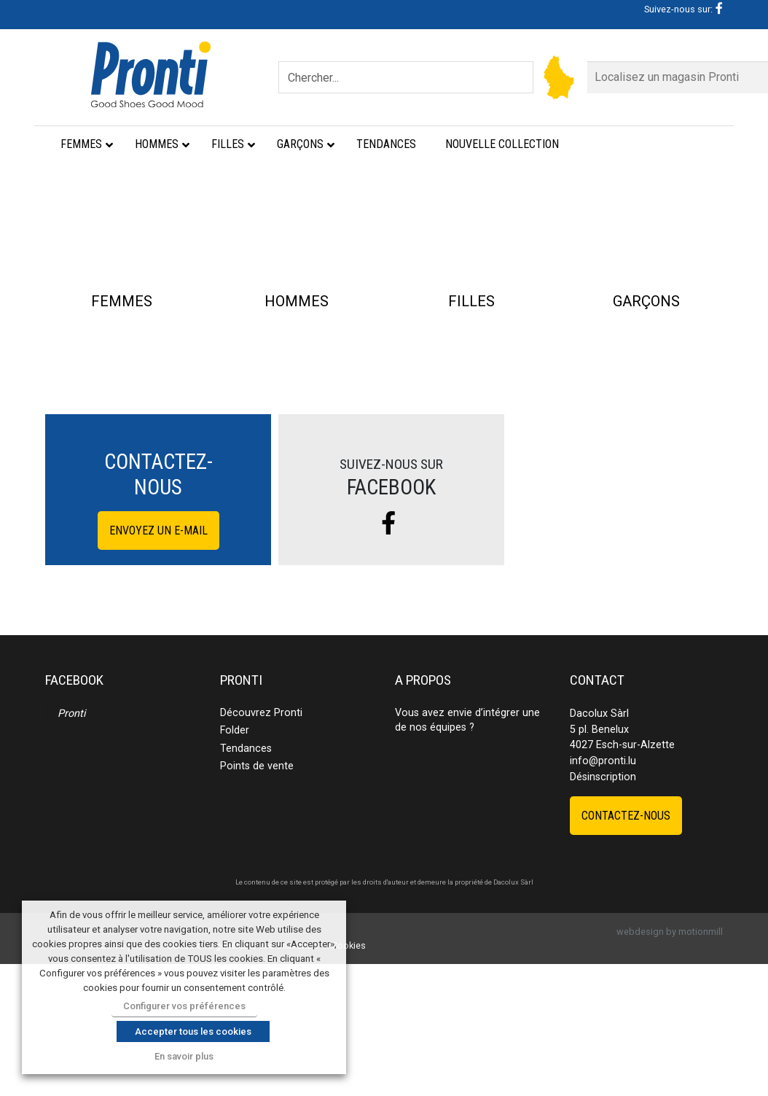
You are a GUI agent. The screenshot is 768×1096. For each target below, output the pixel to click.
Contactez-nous (625, 947)
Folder (234, 862)
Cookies (349, 1077)
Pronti (71, 845)
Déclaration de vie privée (102, 1077)
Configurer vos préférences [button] (184, 1005)
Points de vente (257, 898)
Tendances (246, 880)
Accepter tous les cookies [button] (193, 1031)
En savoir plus (183, 1056)
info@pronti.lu (603, 893)
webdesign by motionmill (669, 1063)
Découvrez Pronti (261, 845)
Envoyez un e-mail (158, 662)
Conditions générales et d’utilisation (242, 1077)
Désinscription (603, 908)
